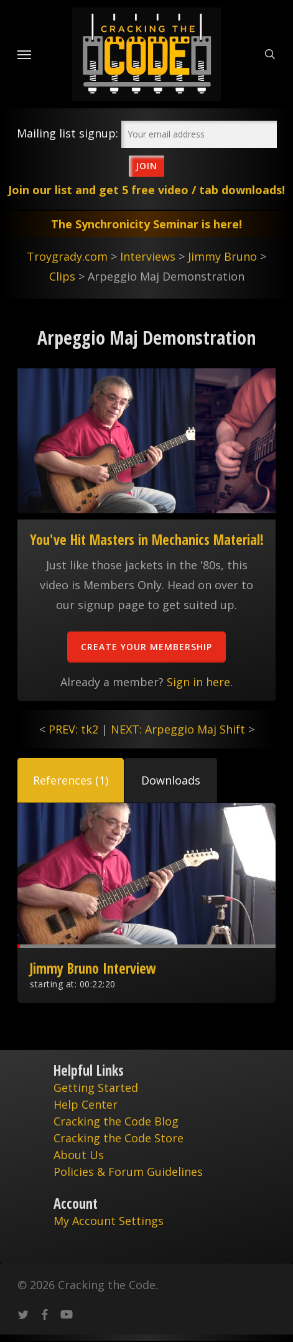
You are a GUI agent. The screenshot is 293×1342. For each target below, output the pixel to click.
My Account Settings (108, 1220)
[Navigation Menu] (24, 54)
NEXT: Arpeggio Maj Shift (178, 729)
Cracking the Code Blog (116, 1121)
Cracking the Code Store (118, 1137)
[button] (70, 780)
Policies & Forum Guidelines (128, 1171)
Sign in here (198, 681)
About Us (78, 1154)
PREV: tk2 (73, 729)
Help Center (85, 1104)
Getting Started (95, 1087)
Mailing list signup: (67, 133)
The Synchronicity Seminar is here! (146, 224)
